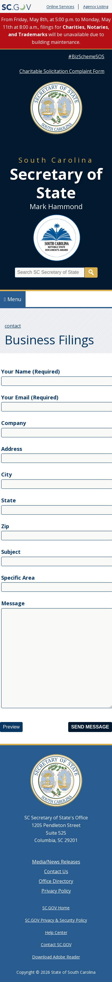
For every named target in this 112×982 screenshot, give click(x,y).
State (8, 500)
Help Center (56, 932)
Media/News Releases (56, 861)
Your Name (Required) (30, 371)
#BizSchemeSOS (86, 56)
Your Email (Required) (29, 397)
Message (13, 603)
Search (91, 272)
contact (13, 326)
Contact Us (56, 871)
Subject (11, 551)
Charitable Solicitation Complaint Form (61, 71)
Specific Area (18, 577)
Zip (5, 526)
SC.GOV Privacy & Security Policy (56, 920)
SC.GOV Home (56, 908)
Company (13, 422)
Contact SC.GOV (56, 944)
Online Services (60, 6)
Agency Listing (95, 6)
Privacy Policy (56, 891)
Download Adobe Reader (56, 957)
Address (11, 448)
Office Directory (56, 881)
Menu (13, 299)
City (6, 474)
